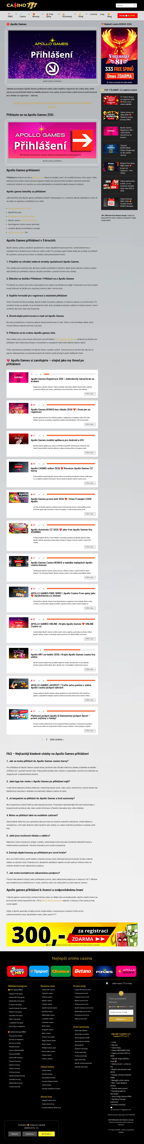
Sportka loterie (47, 1074)
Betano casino (47, 1001)
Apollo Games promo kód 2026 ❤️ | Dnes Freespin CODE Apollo (61, 500)
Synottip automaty (81, 1067)
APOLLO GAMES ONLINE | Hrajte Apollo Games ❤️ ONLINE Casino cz (62, 625)
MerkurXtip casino (48, 1015)
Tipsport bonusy (15, 1061)
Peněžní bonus (14, 1047)
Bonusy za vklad (15, 1043)
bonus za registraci (29, 220)
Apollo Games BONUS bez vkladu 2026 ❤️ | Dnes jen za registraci (60, 410)
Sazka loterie (46, 1070)
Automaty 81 (79, 1045)
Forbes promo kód (81, 993)
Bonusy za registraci (16, 1039)
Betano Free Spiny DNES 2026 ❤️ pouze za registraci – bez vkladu (127, 168)
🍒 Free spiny (49, 15)
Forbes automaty (81, 1056)
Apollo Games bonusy (17, 1076)
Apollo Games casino (49, 1008)
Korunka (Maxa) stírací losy (51, 1108)
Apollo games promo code (19, 208)
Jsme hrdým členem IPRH (121, 1097)
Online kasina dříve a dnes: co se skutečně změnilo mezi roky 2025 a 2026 (127, 186)
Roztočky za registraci (17, 1026)
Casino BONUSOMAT (16, 1050)
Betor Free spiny (15, 1019)
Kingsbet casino (47, 1030)
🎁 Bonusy (36, 15)
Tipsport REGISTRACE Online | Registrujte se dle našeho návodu (127, 150)
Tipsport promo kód (82, 997)
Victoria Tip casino (48, 1037)
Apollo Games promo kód (84, 1008)
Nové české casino (48, 1051)
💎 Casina (23, 15)
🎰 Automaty (67, 15)
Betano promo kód (81, 1001)
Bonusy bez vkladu (15, 1036)
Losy (102, 14)
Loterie (93, 14)
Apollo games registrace (65, 339)
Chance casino (47, 997)
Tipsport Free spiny (16, 994)
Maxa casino (46, 1044)
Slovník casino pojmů (120, 1088)
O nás (114, 1042)
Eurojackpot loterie (48, 1078)
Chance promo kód (81, 1004)
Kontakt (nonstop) (118, 1105)
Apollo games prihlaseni (52, 900)
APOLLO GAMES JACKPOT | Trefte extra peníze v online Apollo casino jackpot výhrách (61, 686)
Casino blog (116, 1048)
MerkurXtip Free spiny (16, 1001)
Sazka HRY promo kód (83, 990)
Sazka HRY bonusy (15, 1058)
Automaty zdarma (81, 1030)
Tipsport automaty (81, 1049)
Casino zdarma (47, 1059)
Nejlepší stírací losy (49, 1100)
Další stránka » (57, 739)
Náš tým (115, 1045)
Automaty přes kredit (82, 1038)
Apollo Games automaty (83, 1063)
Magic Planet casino (49, 1040)
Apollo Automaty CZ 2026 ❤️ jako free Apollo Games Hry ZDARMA (61, 531)
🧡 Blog (109, 15)
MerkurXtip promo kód (83, 1011)
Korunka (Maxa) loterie (50, 1081)
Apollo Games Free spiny (18, 1008)
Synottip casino (47, 1011)
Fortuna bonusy (14, 1087)
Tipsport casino (47, 993)
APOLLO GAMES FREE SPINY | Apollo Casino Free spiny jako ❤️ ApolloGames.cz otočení (63, 594)
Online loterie (46, 1085)
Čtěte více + (89, 394)
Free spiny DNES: (16, 990)
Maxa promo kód (81, 1019)
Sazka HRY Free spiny (16, 997)
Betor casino (46, 1033)
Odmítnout (30, 1134)
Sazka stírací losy (48, 1104)
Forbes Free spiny (15, 1005)
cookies (121, 1132)
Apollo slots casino (16, 232)
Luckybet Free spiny (16, 1023)
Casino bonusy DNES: (18, 1032)
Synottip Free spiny (16, 1015)
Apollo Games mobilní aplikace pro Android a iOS (57, 440)
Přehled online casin (49, 1048)
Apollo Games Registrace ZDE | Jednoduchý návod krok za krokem (62, 380)
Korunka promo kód (82, 1015)
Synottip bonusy (15, 1079)
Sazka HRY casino (48, 990)
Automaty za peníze (82, 1034)
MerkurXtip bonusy (15, 1083)
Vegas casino (47, 1055)
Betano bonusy (14, 1065)
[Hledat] (134, 5)
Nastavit (15, 1134)
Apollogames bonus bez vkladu (21, 216)
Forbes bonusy (14, 1072)
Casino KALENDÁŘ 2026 (121, 1050)
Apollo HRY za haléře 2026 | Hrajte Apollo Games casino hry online (63, 655)
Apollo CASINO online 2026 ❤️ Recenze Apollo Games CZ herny (62, 469)
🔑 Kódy (81, 15)
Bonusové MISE (14, 1054)
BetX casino (46, 1026)
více (37, 1128)
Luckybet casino (48, 1019)
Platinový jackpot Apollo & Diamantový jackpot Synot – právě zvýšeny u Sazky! (60, 717)
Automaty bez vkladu (82, 1041)
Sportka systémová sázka (51, 1089)
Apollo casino (38, 177)
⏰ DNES (10, 15)
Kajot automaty (80, 1059)
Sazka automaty (80, 1052)
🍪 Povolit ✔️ (47, 1134)
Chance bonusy (14, 1068)
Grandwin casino (48, 1022)
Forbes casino (47, 1004)
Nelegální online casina (120, 1080)
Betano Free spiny (15, 1012)
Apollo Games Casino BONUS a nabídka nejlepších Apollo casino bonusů (61, 564)
